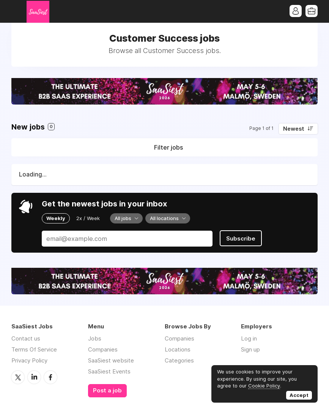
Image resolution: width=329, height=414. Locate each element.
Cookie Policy (264, 386)
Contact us (25, 338)
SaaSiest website (111, 360)
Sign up (250, 349)
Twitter (17, 377)
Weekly (55, 218)
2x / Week (88, 218)
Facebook (50, 377)
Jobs (94, 338)
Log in (249, 338)
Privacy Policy (29, 360)
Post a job (107, 390)
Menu (17, 11)
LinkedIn (34, 377)
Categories (179, 360)
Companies (103, 349)
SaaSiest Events (109, 371)
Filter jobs (168, 147)
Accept (299, 395)
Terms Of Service (34, 349)
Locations (177, 349)
